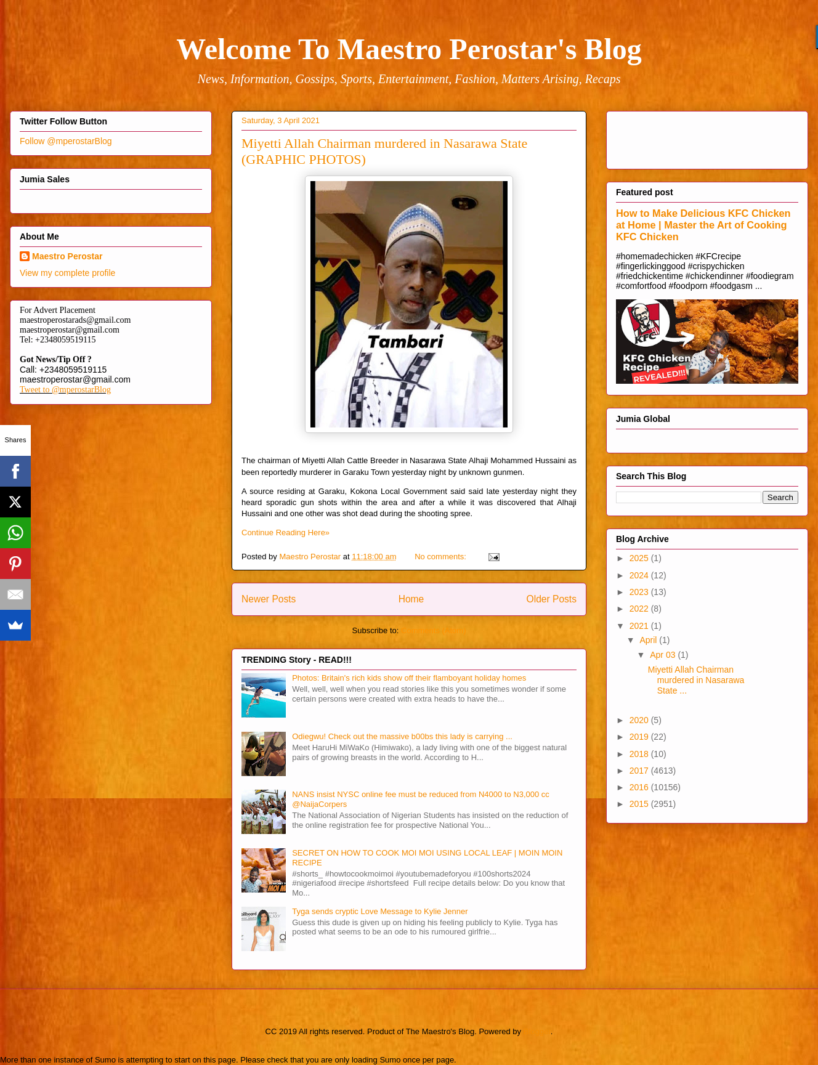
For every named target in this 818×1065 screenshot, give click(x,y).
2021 (640, 626)
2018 (640, 754)
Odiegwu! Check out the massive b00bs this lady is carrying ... (402, 736)
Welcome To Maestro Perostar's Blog (408, 49)
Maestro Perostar (67, 256)
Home (411, 599)
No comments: (441, 556)
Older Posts (552, 599)
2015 (640, 804)
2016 (640, 787)
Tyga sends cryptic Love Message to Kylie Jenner (380, 911)
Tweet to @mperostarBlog (65, 389)
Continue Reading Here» (285, 532)
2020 (640, 720)
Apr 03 (664, 655)
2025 (640, 558)
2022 (640, 608)
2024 (640, 575)
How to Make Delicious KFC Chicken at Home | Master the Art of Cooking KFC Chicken (703, 225)
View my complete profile (67, 273)
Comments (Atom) (433, 630)
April (649, 640)
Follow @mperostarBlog (66, 141)
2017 (640, 770)
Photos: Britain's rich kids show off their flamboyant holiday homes (409, 677)
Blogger (537, 1031)
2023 (640, 592)
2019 (640, 737)
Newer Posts (268, 599)
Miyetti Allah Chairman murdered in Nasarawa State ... (696, 680)
